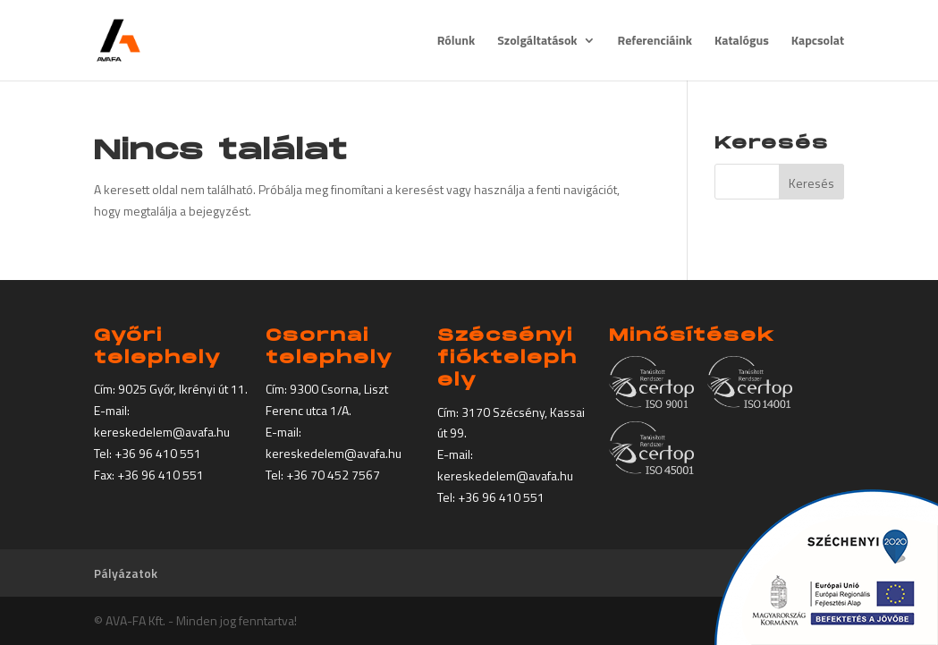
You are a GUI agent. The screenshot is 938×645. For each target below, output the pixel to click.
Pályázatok (125, 573)
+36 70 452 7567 (333, 474)
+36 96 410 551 (157, 453)
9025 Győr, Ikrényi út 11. (183, 388)
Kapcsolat (817, 41)
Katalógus (741, 41)
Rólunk (456, 41)
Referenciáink (655, 41)
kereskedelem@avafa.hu (162, 431)
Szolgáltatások (537, 41)
